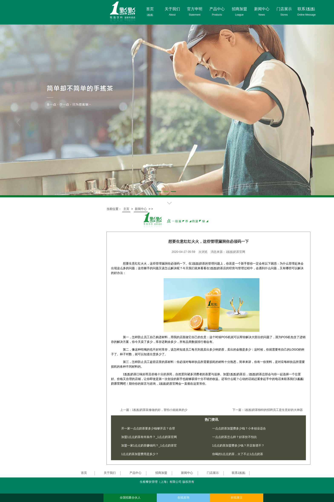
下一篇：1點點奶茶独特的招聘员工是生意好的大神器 (267, 410)
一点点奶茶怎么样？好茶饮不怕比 (234, 437)
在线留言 (237, 497)
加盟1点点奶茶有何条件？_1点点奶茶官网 (149, 437)
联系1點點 (238, 472)
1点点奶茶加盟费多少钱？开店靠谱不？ (238, 445)
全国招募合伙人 (130, 497)
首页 (84, 472)
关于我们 (110, 472)
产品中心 (135, 472)
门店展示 (213, 472)
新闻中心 (141, 209)
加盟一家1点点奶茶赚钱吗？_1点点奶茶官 (149, 445)
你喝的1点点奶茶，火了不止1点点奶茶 (237, 454)
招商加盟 (161, 472)
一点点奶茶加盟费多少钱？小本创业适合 (239, 428)
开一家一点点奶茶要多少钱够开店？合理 (148, 428)
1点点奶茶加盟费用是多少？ (140, 454)
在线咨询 (183, 497)
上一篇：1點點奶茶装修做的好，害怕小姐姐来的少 (153, 410)
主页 (126, 209)
